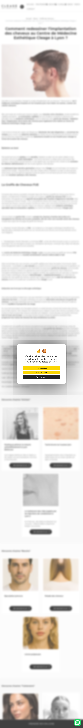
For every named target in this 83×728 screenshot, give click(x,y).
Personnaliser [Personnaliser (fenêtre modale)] (41, 377)
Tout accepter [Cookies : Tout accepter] (41, 368)
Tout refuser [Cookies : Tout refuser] (41, 372)
